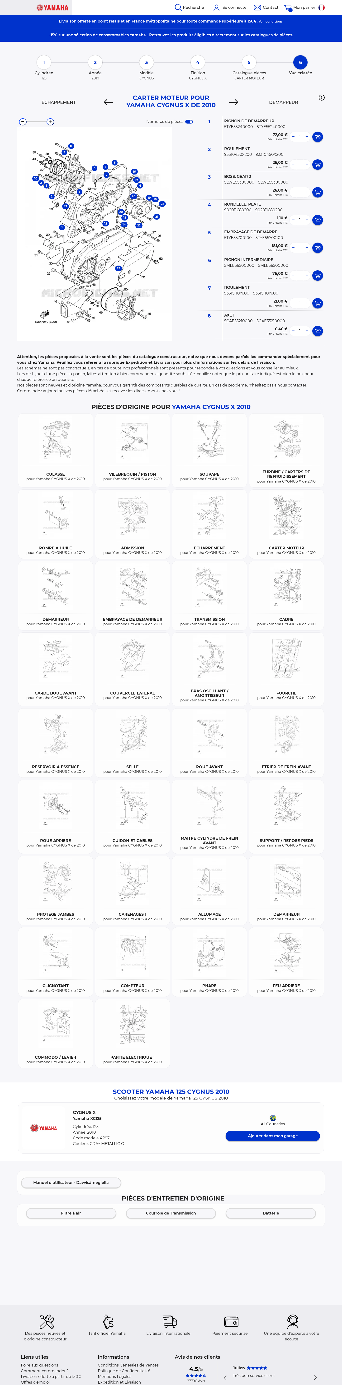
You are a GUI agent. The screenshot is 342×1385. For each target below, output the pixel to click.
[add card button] (317, 137)
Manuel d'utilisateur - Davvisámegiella (71, 1182)
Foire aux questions (39, 1365)
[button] (321, 97)
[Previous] (108, 102)
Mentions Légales (114, 1376)
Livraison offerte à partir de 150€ (51, 1376)
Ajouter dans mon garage (273, 1136)
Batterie (271, 1213)
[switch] (189, 122)
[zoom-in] (50, 121)
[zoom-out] (23, 121)
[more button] (306, 137)
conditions (274, 21)
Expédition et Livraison (119, 1382)
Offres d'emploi (35, 1382)
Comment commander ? (45, 1371)
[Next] (233, 102)
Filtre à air (71, 1213)
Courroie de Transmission (171, 1213)
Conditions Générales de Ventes (128, 1365)
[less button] (293, 137)
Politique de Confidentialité (124, 1371)
